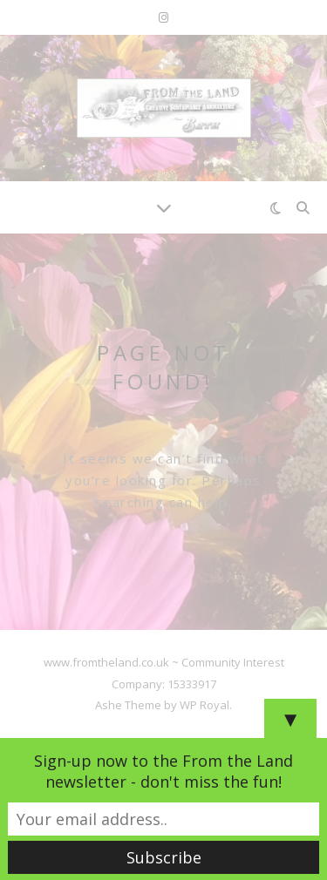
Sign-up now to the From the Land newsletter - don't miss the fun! (163, 771)
